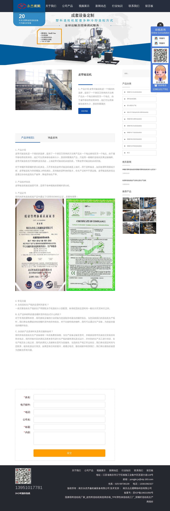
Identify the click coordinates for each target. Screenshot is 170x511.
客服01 (159, 38)
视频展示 (84, 5)
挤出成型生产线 (131, 105)
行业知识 (117, 5)
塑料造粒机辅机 (131, 99)
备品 (128, 152)
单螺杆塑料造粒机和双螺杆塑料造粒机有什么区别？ (139, 169)
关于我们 (51, 5)
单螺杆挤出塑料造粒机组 (134, 119)
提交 (69, 453)
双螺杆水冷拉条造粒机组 (134, 92)
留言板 (149, 5)
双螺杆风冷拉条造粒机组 (134, 126)
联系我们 (134, 5)
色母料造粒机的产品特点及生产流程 (134, 180)
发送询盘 (84, 111)
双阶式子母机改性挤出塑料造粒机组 (137, 112)
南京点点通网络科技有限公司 (137, 488)
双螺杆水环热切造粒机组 (134, 146)
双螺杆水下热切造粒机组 (134, 132)
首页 (37, 5)
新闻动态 (100, 5)
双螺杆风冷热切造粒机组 (134, 139)
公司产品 (67, 5)
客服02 (159, 43)
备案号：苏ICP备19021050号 (138, 492)
